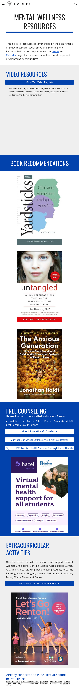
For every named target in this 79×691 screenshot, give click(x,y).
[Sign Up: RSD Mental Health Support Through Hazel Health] (39, 448)
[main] (39, 22)
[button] (3, 4)
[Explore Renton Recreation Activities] (39, 583)
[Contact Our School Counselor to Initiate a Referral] (39, 440)
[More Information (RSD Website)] (39, 431)
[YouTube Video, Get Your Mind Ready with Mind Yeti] (39, 128)
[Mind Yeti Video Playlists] (39, 82)
